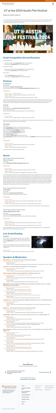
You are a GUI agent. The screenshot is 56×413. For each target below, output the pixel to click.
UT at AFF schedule (20, 22)
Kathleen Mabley (24, 379)
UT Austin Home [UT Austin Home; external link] (38, 385)
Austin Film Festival (37, 19)
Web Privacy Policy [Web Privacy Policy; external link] (38, 389)
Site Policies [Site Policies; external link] (37, 387)
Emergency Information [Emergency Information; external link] (49, 385)
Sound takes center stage (44, 372)
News (23, 403)
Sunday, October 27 (7, 250)
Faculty (23, 401)
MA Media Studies (25, 397)
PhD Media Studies (25, 399)
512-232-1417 (32, 379)
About (23, 385)
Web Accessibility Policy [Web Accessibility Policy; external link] (49, 387)
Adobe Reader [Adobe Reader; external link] (47, 389)
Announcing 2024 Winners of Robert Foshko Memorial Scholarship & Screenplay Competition (16, 372)
